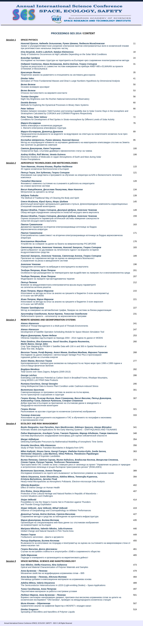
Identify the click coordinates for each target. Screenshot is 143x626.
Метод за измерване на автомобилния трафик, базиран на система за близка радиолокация (66, 309)
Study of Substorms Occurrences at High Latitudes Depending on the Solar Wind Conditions (64, 53)
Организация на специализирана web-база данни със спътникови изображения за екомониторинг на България (60, 522)
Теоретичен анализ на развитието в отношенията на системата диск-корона (58, 73)
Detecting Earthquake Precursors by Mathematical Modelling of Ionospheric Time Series (62, 440)
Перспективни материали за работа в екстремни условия (49, 590)
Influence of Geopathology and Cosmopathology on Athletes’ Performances (56, 509)
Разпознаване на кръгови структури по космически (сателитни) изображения (58, 410)
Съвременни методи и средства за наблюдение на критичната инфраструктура (59, 515)
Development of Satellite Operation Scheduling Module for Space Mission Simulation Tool (62, 330)
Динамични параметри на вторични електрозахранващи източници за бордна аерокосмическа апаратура (59, 226)
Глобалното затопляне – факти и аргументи (42, 535)
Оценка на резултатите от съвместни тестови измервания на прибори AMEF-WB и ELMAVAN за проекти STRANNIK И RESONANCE (72, 66)
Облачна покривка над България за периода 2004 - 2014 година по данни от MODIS (62, 336)
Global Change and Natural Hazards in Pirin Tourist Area (47, 529)
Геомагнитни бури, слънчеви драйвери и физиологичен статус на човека (56, 149)
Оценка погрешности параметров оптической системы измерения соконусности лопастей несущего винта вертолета (60, 218)
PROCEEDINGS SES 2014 (66, 33)
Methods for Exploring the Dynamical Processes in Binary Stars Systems (55, 103)
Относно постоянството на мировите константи (44, 91)
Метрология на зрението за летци (52, 190)
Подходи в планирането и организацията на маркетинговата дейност (54, 556)
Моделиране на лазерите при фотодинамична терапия (48, 277)
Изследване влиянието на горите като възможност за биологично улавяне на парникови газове (67, 471)
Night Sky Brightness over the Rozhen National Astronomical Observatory (55, 97)
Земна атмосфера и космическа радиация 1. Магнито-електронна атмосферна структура (43, 125)
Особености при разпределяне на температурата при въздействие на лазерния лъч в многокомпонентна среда (75, 271)
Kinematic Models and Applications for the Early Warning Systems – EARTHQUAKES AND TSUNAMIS (69, 428)
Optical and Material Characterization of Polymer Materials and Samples (54, 566)
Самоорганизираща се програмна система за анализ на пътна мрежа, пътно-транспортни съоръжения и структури (55, 392)
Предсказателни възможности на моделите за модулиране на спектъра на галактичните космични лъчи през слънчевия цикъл (74, 134)
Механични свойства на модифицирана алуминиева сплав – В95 (52, 572)
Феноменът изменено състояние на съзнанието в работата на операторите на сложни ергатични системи (58, 183)
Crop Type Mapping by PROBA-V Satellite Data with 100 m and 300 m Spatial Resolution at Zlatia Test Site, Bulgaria (63, 345)
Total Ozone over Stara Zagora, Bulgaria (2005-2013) (46, 370)
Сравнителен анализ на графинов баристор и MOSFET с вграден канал (56, 604)
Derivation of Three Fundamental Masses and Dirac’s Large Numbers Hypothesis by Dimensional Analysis (70, 79)
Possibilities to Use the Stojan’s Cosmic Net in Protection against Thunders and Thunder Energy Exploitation (56, 502)
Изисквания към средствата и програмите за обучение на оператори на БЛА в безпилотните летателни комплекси (71, 175)
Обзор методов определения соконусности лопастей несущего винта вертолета (60, 211)
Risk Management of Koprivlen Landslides (63, 453)
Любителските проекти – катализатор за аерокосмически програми (54, 315)
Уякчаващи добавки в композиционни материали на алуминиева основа (56, 578)
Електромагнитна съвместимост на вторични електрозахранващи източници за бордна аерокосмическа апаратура (72, 235)
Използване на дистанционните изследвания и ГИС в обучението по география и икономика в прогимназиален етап (66, 417)
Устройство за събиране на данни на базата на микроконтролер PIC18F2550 (58, 242)
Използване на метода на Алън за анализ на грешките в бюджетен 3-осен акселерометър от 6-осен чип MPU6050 (65, 293)
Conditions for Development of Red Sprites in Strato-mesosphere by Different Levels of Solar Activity (67, 118)
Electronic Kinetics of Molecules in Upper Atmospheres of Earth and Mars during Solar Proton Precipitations (61, 156)
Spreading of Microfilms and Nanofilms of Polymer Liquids (48, 610)
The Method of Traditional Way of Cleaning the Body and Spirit (50, 196)
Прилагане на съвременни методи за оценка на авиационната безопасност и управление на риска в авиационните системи (61, 258)
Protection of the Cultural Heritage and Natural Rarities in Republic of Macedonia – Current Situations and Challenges (59, 493)
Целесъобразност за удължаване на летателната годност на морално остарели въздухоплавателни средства (61, 249)
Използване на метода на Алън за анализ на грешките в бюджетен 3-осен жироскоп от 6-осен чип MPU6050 (62, 301)
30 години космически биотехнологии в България (46, 167)
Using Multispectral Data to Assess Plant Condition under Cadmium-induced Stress (59, 385)
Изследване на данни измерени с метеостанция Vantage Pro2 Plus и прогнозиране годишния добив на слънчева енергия (64, 354)
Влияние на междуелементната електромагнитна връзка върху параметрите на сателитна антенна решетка (58, 284)
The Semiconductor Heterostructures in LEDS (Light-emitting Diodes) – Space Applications (63, 584)
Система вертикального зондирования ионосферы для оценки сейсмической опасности (69, 434)
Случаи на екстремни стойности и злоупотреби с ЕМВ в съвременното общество (60, 550)
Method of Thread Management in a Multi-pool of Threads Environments (54, 324)
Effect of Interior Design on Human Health (40, 486)
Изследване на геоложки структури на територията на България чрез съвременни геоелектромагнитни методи (75, 59)
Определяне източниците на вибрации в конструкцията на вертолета (54, 265)
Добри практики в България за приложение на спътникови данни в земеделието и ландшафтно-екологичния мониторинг (66, 402)
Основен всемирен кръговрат (35, 85)
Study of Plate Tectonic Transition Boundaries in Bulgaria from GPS (52, 446)
